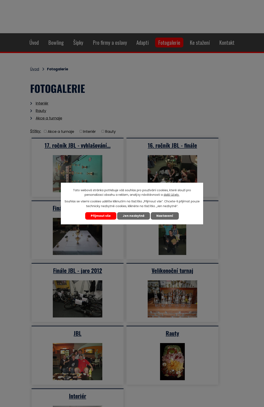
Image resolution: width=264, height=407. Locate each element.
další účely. (171, 195)
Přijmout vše (100, 216)
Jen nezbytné (133, 216)
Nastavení (165, 216)
